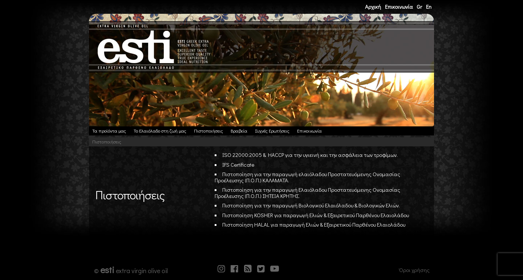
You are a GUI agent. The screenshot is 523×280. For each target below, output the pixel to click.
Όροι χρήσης (414, 269)
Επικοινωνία (399, 6)
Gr (419, 6)
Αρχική (373, 6)
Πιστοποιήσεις (208, 131)
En (428, 6)
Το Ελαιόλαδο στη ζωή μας (160, 131)
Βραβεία (239, 131)
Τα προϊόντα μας (109, 131)
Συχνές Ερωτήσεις (272, 131)
